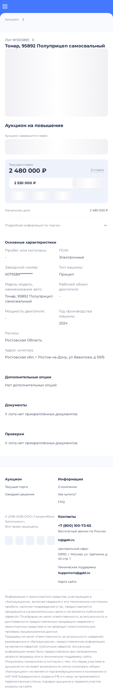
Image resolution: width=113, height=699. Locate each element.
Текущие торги (16, 487)
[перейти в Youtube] (51, 540)
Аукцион (12, 19)
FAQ (61, 502)
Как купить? (67, 494)
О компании (67, 487)
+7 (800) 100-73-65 (74, 525)
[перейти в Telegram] (19, 540)
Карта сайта (67, 581)
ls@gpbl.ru (66, 540)
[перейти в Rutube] (41, 540)
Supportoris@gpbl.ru (74, 573)
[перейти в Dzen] (30, 540)
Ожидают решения (19, 494)
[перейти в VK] (9, 540)
